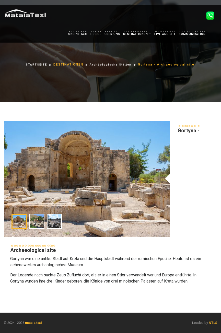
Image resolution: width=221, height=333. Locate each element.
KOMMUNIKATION (192, 34)
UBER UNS (112, 34)
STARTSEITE (36, 64)
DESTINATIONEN (135, 34)
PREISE (95, 34)
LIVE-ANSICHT (165, 34)
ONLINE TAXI (77, 34)
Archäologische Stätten (111, 64)
